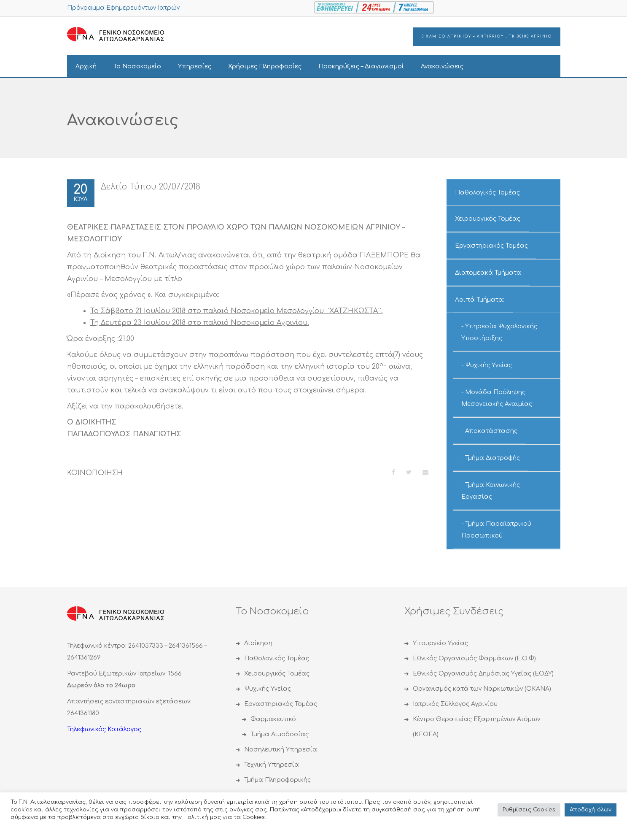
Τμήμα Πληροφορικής (277, 780)
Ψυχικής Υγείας (488, 365)
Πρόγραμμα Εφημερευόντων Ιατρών (123, 8)
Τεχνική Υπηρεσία (271, 765)
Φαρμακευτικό (273, 719)
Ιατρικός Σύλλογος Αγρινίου (455, 704)
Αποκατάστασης (491, 431)
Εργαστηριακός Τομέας (491, 246)
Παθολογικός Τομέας (487, 192)
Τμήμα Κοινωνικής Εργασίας (490, 491)
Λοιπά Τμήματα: (479, 300)
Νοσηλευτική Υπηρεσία (280, 749)
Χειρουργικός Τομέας (487, 219)
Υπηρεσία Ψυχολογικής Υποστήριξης (499, 332)
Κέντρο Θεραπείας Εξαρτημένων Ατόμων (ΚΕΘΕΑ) (476, 727)
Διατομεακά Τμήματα (488, 273)
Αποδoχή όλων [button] (590, 810)
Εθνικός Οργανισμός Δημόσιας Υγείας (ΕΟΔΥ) (483, 673)
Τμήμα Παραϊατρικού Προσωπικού (496, 530)
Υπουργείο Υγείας (440, 643)
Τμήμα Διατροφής (492, 458)
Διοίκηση (258, 643)
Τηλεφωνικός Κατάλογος (104, 729)
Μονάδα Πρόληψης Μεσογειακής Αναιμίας (496, 398)
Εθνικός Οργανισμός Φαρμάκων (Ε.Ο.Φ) (474, 658)
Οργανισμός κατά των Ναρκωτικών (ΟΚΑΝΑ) (482, 689)
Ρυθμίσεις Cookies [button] (529, 810)
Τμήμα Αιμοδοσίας (279, 734)
